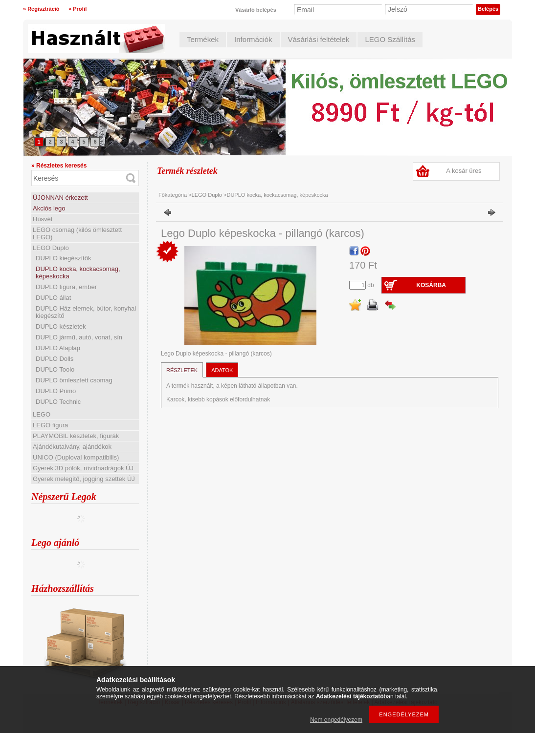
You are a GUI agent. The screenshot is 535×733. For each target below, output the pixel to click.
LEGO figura (50, 425)
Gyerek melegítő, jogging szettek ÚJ (84, 478)
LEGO (41, 414)
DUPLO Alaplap (58, 348)
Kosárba (431, 285)
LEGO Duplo (51, 247)
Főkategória (172, 195)
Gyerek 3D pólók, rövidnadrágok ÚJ (83, 468)
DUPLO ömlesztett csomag (74, 380)
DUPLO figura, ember (66, 287)
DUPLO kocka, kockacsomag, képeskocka (277, 195)
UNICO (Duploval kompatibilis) (76, 457)
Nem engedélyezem (336, 719)
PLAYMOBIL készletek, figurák (76, 436)
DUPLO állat (53, 297)
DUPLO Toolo (55, 369)
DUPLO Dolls (54, 358)
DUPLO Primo (56, 391)
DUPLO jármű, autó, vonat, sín (79, 337)
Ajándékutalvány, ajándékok (72, 446)
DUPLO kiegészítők (63, 258)
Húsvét (42, 219)
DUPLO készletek (61, 326)
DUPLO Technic (58, 401)
